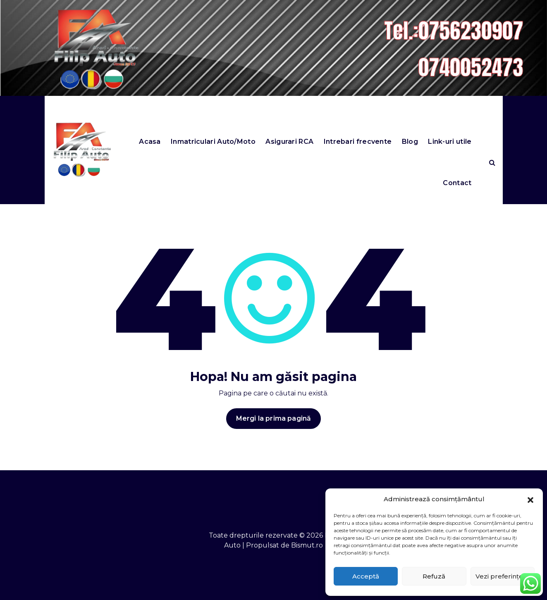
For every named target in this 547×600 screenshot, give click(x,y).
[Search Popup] (492, 162)
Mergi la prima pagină (273, 420)
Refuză (434, 576)
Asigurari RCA (289, 141)
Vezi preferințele (502, 576)
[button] (530, 499)
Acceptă (365, 576)
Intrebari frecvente (358, 141)
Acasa (150, 141)
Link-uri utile (449, 141)
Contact (457, 183)
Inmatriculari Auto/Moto (213, 141)
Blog (410, 141)
